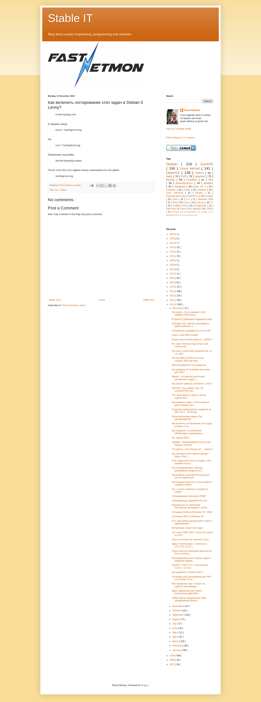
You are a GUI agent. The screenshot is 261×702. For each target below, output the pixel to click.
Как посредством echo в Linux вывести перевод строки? (192, 483)
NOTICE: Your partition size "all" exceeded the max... (188, 389)
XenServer (171, 215)
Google (209, 196)
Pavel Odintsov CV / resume (180, 137)
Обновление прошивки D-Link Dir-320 (191, 330)
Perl (210, 179)
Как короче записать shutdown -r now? (191, 383)
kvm (184, 208)
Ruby (205, 212)
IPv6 (176, 199)
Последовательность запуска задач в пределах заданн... (191, 559)
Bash (169, 176)
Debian (63, 190)
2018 (172, 269)
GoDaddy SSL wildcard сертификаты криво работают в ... (191, 325)
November (177, 606)
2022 (172, 251)
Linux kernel (190, 168)
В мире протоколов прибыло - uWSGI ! (192, 339)
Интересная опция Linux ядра (187, 528)
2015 (172, 282)
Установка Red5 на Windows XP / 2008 (192, 512)
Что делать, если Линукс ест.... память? (192, 449)
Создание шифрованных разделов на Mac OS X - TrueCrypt (191, 410)
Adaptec (202, 190)
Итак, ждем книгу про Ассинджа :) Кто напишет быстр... (191, 462)
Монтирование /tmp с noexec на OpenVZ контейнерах (188, 585)
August (176, 619)
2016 (172, 278)
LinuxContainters (187, 215)
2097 (172, 234)
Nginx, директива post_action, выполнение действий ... (187, 592)
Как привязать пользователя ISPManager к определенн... (188, 432)
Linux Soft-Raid (175, 193)
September (178, 615)
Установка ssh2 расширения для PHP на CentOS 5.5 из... (191, 578)
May (174, 632)
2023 (172, 247)
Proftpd (176, 212)
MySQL (171, 179)
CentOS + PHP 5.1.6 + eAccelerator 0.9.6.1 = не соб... (190, 566)
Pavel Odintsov (192, 110)
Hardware (171, 190)
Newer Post (54, 300)
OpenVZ (173, 173)
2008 (172, 660)
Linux (187, 202)
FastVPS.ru (193, 196)
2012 (172, 295)
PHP (184, 176)
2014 (172, 286)
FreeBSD (192, 179)
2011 (172, 300)
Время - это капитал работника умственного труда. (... (188, 377)
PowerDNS (191, 212)
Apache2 (201, 176)
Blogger (145, 685)
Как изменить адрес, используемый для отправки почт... (190, 403)
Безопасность (185, 183)
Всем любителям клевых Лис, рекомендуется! (187, 417)
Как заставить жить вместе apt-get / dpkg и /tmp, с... (190, 455)
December (177, 308)
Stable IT (70, 18)
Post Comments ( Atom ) (74, 305)
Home (102, 300)
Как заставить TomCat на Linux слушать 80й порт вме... (188, 359)
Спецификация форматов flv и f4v (189, 500)
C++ (188, 199)
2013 (172, 291)
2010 (172, 304)
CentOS (206, 164)
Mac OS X (201, 186)
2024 (172, 243)
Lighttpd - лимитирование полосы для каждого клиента (191, 443)
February (177, 645)
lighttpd (197, 208)
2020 (172, 260)
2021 (172, 256)
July (174, 623)
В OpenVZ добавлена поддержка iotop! (192, 319)
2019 (172, 264)
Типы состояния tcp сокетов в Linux (190, 539)
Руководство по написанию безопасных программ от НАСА (189, 506)
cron (57, 190)
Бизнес (200, 193)
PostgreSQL (201, 205)
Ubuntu (201, 202)
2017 (172, 273)
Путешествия (173, 196)
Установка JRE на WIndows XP (188, 516)
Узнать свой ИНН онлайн (185, 335)
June (175, 628)
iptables (208, 183)
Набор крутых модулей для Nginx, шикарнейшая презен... (189, 599)
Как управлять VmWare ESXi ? (188, 572)
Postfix (187, 190)
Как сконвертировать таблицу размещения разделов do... (187, 469)
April (174, 637)
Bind (175, 202)
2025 (172, 238)
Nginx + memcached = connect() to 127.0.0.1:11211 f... (189, 545)
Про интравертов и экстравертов (189, 365)
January (176, 650)
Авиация (180, 186)
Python (200, 172)
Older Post (148, 300)
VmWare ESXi (180, 205)
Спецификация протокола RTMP (189, 496)
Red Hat (170, 208)
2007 (172, 664)
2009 (172, 655)
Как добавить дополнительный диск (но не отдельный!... (190, 476)
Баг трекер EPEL (180, 437)
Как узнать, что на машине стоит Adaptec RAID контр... (189, 313)
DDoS (210, 208)
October (176, 610)
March (175, 641)
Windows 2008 (205, 199)
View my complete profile (178, 129)
